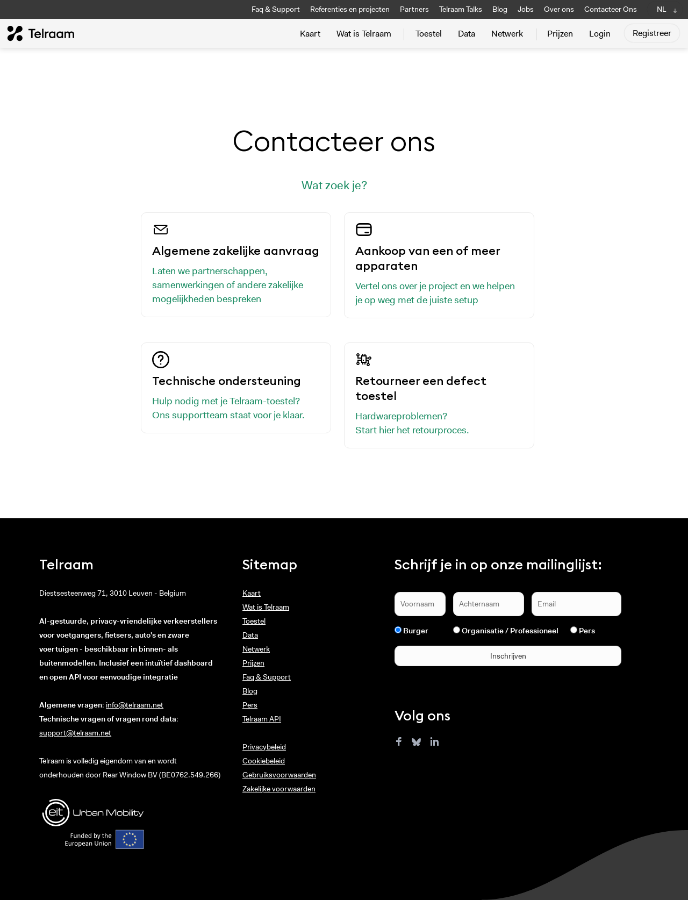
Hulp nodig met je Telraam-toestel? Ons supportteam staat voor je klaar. (236, 386)
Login (600, 33)
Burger (415, 630)
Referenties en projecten (350, 9)
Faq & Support (276, 9)
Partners (414, 9)
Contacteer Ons (610, 9)
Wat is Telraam (363, 33)
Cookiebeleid (263, 761)
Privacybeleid (264, 747)
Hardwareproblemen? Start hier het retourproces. (439, 394)
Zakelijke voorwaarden (279, 789)
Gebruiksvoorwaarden (279, 775)
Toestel (428, 33)
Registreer (652, 33)
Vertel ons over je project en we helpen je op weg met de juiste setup (439, 263)
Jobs (526, 9)
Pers (249, 705)
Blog (499, 9)
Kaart (310, 33)
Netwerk (507, 33)
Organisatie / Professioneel (510, 630)
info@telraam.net (134, 705)
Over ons (559, 9)
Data (466, 33)
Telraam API (261, 719)
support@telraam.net (75, 733)
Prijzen (560, 33)
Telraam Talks (460, 9)
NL (661, 9)
